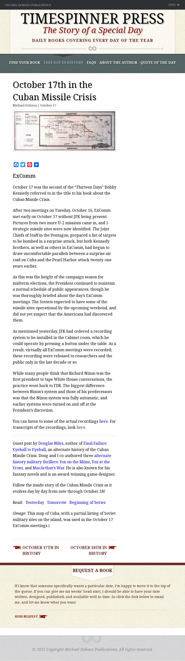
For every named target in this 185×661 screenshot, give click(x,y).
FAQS (91, 62)
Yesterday (35, 502)
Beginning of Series (87, 502)
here (103, 421)
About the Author (118, 62)
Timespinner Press (92, 18)
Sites (172, 5)
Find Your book (24, 62)
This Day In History (63, 62)
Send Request (26, 616)
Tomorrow (56, 502)
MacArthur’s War (48, 468)
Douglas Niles (50, 443)
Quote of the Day (158, 62)
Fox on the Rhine (75, 461)
